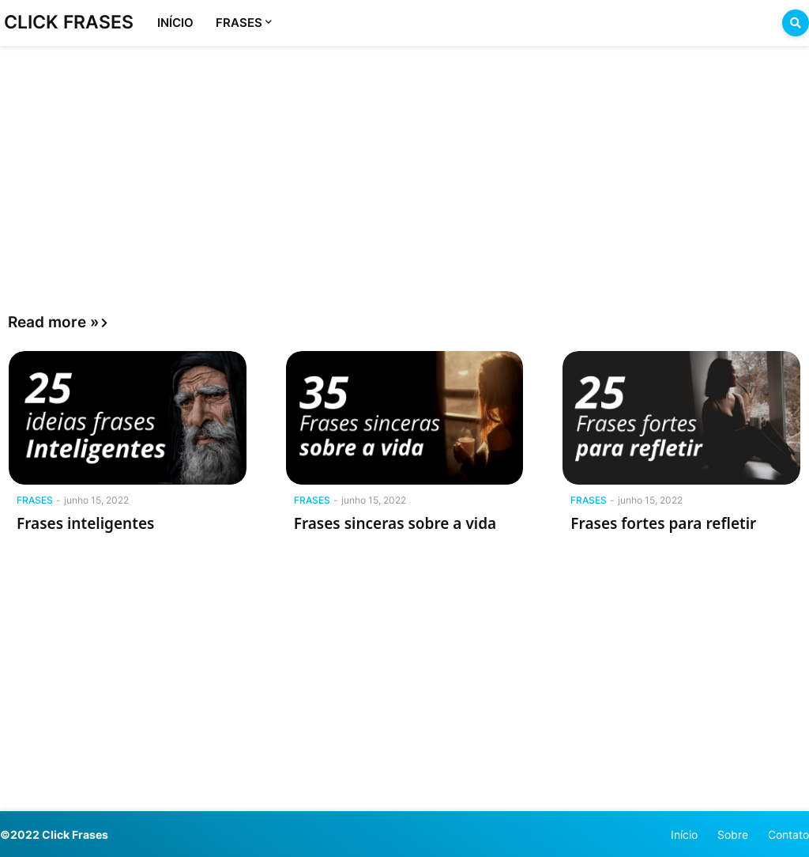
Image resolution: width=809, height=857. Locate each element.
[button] (795, 22)
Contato (788, 834)
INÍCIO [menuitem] (175, 22)
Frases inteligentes (85, 523)
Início (684, 834)
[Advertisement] (404, 164)
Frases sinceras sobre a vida (395, 523)
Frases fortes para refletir (663, 523)
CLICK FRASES (69, 22)
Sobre (732, 834)
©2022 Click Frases (54, 834)
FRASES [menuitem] (239, 22)
